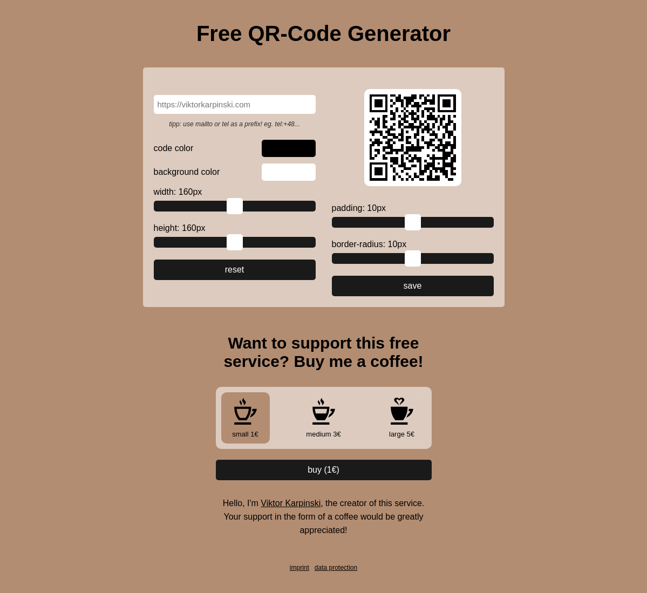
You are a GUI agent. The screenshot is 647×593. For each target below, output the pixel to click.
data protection (336, 567)
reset (234, 269)
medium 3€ (323, 418)
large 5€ (402, 418)
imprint (299, 567)
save (413, 285)
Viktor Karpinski (291, 503)
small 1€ (245, 418)
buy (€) (323, 469)
